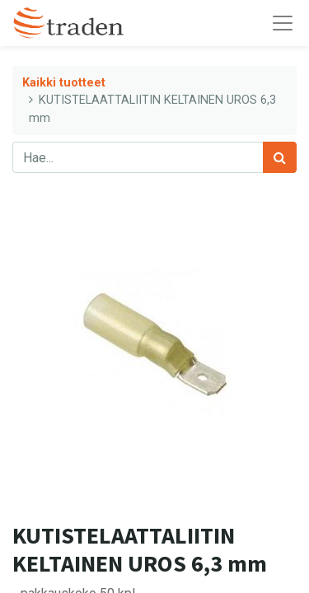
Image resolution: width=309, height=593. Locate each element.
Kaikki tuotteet (63, 83)
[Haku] (280, 157)
